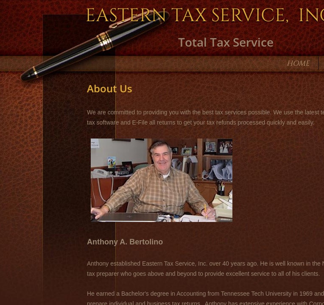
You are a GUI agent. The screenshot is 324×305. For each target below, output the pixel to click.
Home (298, 63)
